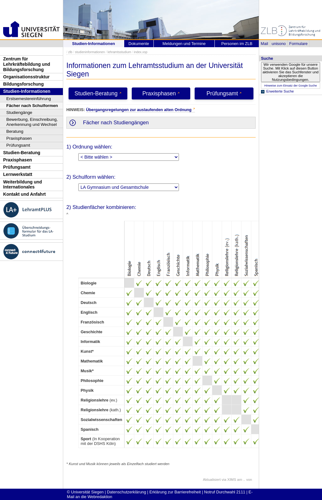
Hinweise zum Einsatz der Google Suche (290, 85)
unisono (279, 43)
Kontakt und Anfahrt (24, 194)
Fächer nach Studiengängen (116, 123)
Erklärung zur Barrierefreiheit (175, 492)
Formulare (298, 43)
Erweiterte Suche (280, 91)
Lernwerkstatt (17, 174)
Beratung (14, 131)
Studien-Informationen (26, 91)
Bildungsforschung (23, 84)
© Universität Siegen (85, 492)
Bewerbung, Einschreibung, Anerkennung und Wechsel (32, 122)
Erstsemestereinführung (28, 98)
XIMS (231, 479)
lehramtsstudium (119, 52)
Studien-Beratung (21, 152)
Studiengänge (19, 112)
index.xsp (140, 52)
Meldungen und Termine (184, 43)
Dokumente (138, 43)
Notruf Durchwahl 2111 (224, 492)
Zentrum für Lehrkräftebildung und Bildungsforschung (26, 64)
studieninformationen (90, 52)
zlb (70, 52)
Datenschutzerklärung (126, 492)
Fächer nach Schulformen (32, 105)
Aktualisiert (211, 479)
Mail (264, 43)
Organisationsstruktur (26, 76)
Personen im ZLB (237, 43)
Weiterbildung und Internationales (22, 184)
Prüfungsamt (18, 145)
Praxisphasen (19, 138)
